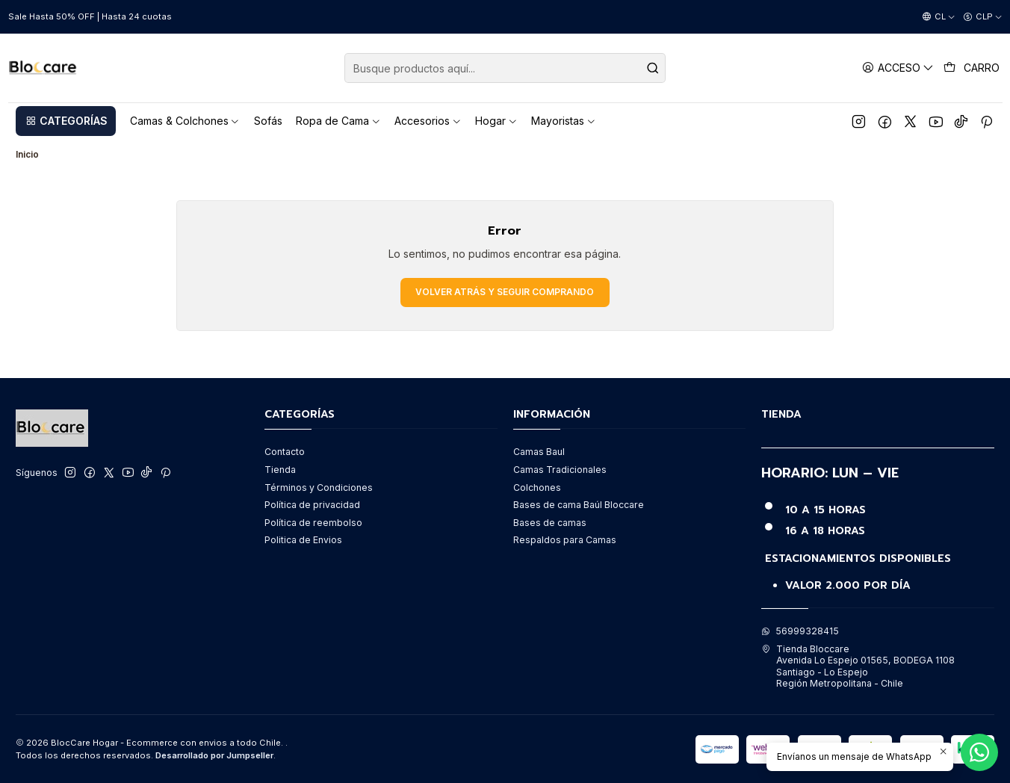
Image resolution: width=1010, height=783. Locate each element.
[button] (66, 121)
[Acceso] (898, 68)
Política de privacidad (312, 504)
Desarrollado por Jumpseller (214, 755)
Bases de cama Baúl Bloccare (578, 504)
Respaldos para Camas (564, 539)
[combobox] (505, 68)
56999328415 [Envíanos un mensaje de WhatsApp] (800, 631)
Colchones (537, 487)
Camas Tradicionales (560, 469)
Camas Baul (539, 451)
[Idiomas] (938, 17)
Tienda (280, 469)
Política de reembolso (313, 522)
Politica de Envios (303, 539)
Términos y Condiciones (318, 487)
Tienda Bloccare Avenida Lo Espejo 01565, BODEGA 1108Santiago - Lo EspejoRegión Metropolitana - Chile (858, 666)
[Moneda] (983, 17)
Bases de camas (549, 522)
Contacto (284, 451)
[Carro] (972, 68)
